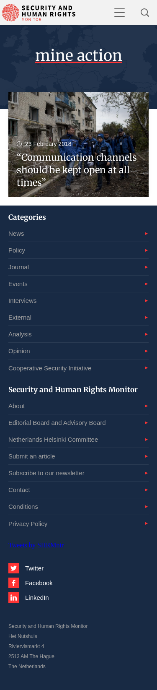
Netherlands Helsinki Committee (53, 439)
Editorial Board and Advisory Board (57, 422)
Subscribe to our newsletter (46, 472)
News (16, 233)
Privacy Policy (27, 523)
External (19, 317)
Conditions (23, 506)
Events (18, 283)
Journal (18, 267)
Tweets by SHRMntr (36, 545)
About (16, 405)
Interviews (22, 300)
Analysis (20, 334)
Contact (19, 489)
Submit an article (31, 456)
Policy (16, 250)
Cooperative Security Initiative (49, 368)
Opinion (19, 350)
